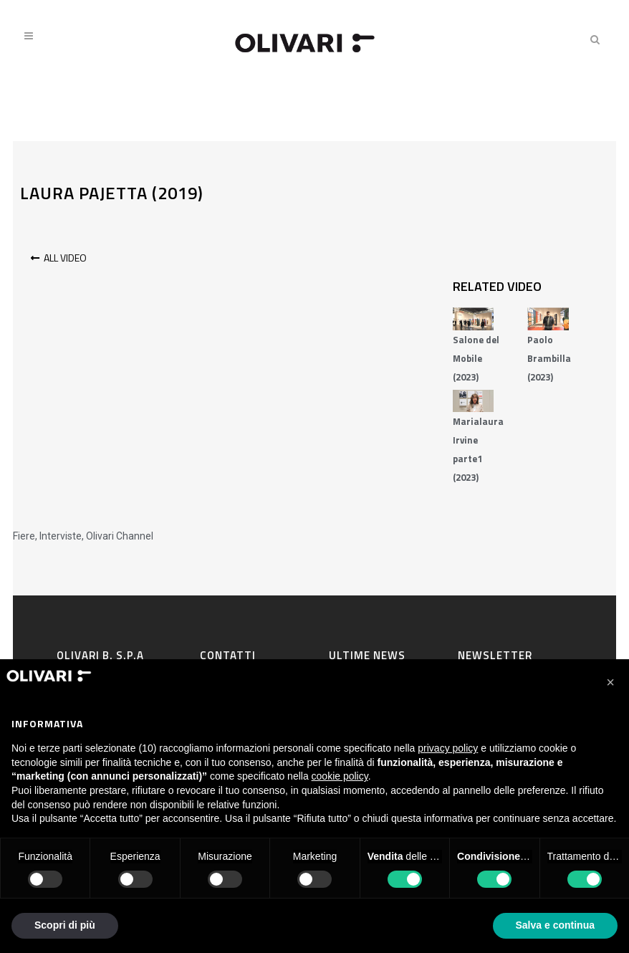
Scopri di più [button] (64, 925)
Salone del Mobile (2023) (476, 358)
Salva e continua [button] (555, 925)
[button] (610, 682)
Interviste (60, 536)
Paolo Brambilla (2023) (549, 358)
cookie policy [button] (340, 776)
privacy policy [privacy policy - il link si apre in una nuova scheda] (448, 748)
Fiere (24, 536)
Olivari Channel (119, 536)
